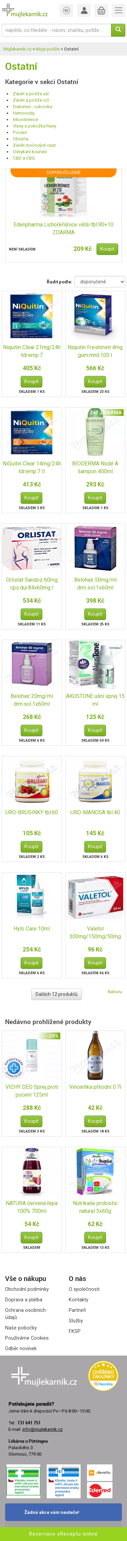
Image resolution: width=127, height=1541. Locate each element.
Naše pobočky (21, 1328)
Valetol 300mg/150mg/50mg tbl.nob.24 (95, 933)
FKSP (75, 1331)
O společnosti (84, 1289)
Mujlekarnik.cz (17, 49)
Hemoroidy (24, 113)
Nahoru (115, 991)
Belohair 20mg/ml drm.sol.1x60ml (31, 700)
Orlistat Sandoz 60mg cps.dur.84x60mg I (32, 584)
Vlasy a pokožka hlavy (34, 125)
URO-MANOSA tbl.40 (95, 812)
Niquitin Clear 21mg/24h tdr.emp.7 (32, 351)
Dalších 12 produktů (57, 994)
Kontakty (78, 1300)
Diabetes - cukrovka (32, 106)
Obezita (20, 138)
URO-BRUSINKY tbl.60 (31, 812)
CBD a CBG (24, 158)
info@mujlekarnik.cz (42, 1429)
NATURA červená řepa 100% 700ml (32, 1207)
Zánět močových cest (34, 145)
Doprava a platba (23, 1300)
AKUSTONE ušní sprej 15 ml (95, 700)
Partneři (77, 1310)
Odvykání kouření (30, 151)
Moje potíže (48, 49)
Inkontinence (25, 119)
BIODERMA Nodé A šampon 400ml (95, 467)
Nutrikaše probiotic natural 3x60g (95, 1207)
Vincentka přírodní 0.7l (95, 1087)
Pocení (20, 132)
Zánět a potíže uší (31, 93)
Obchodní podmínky (27, 1289)
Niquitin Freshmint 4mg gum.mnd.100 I (95, 351)
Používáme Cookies (27, 1338)
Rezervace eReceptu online (63, 1534)
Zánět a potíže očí (31, 100)
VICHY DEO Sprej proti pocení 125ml (31, 1091)
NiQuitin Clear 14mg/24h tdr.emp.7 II (32, 467)
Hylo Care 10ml (32, 928)
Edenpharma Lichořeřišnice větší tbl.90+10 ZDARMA (63, 228)
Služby (76, 1321)
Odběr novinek (21, 1348)
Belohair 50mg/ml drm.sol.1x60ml (95, 584)
